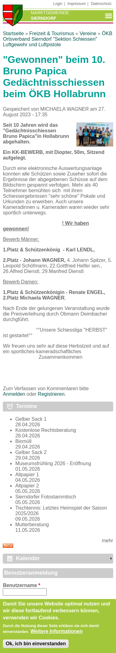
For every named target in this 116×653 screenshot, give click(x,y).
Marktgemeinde (50, 12)
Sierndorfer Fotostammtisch (45, 496)
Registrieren (51, 394)
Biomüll (23, 441)
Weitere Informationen (57, 634)
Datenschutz (101, 4)
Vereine (87, 33)
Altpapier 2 (27, 485)
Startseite (13, 33)
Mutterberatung (32, 524)
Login (57, 4)
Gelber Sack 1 (30, 419)
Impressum (76, 4)
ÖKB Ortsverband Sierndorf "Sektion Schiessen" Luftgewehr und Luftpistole (57, 39)
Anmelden (14, 394)
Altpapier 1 (27, 474)
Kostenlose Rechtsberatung (45, 430)
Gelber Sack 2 (30, 452)
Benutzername (21, 585)
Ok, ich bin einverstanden (36, 646)
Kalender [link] (28, 558)
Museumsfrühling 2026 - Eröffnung (53, 463)
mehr (107, 540)
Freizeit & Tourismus (51, 33)
